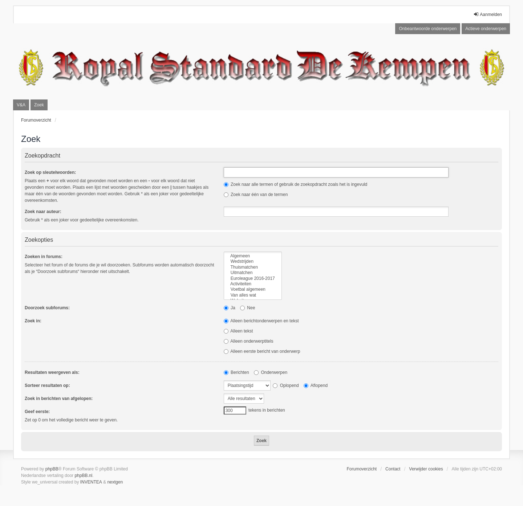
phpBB (51, 469)
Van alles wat (252, 295)
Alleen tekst (238, 331)
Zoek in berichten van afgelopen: (59, 398)
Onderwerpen (270, 372)
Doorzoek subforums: (47, 307)
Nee (247, 307)
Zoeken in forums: (43, 256)
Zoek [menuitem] (39, 104)
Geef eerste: (37, 411)
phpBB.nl (83, 475)
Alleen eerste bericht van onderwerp (262, 351)
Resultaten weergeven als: (52, 372)
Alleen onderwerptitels (248, 341)
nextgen (115, 482)
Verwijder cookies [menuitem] (426, 469)
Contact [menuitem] (392, 469)
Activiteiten (252, 284)
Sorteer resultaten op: (47, 385)
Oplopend (286, 385)
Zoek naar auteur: (43, 211)
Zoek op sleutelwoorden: (50, 172)
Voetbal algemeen (252, 289)
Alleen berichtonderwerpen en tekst (261, 320)
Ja (229, 307)
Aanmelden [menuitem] (487, 14)
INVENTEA (91, 482)
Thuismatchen (252, 267)
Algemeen (252, 256)
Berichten (236, 372)
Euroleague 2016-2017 (252, 278)
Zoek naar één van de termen (256, 194)
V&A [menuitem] (21, 104)
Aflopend (316, 385)
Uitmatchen (252, 273)
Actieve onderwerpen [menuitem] (485, 28)
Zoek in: (33, 320)
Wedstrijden (252, 261)
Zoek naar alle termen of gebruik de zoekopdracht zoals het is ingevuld (296, 184)
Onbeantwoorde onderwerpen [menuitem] (428, 28)
